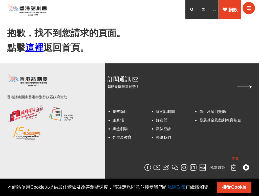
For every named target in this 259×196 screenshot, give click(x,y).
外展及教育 (122, 139)
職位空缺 (163, 130)
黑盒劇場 (120, 130)
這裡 (35, 48)
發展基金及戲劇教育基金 (220, 122)
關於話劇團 (165, 113)
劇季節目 (120, 113)
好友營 (161, 122)
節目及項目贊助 (212, 113)
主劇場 (118, 122)
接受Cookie (234, 187)
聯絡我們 (163, 139)
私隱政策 (217, 169)
